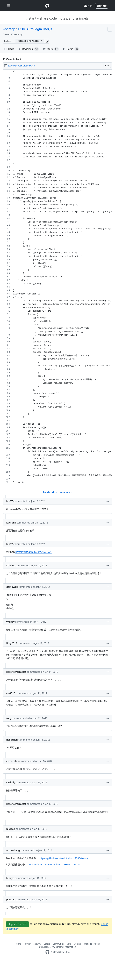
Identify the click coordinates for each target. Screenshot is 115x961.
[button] (47, 41)
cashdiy (10, 782)
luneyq (10, 878)
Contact (77, 943)
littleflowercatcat (16, 671)
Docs (69, 943)
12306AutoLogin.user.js (35, 29)
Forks (71, 49)
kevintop (9, 29)
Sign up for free (17, 924)
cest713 (10, 693)
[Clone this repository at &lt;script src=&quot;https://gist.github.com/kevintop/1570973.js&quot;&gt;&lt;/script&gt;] (29, 41)
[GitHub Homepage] (47, 952)
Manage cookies (92, 943)
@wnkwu (11, 858)
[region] (57, 277)
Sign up (102, 6)
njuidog (10, 828)
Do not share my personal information (57, 946)
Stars (51, 49)
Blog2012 (11, 643)
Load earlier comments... (57, 492)
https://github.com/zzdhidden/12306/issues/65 (54, 864)
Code (9, 49)
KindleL (10, 565)
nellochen (12, 739)
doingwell (12, 586)
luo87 (9, 501)
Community (58, 943)
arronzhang (13, 850)
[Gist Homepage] (47, 6)
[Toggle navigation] (9, 6)
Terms (18, 943)
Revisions (28, 49)
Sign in (88, 6)
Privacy (27, 943)
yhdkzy (10, 621)
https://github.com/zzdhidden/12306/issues (63, 858)
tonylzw (10, 718)
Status (47, 943)
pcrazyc (10, 899)
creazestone (13, 761)
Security (37, 943)
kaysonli (11, 522)
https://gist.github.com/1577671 (33, 551)
